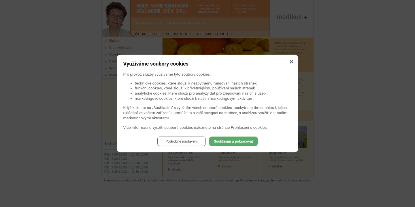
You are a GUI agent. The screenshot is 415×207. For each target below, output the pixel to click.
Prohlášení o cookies (249, 127)
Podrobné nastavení (181, 141)
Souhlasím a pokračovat (233, 141)
